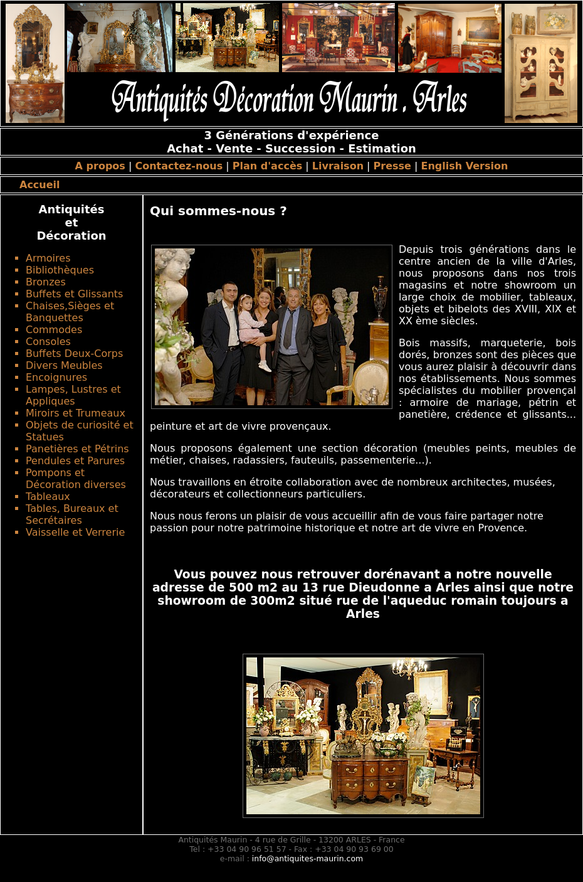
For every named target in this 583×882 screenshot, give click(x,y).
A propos (100, 166)
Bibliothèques (60, 270)
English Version (464, 166)
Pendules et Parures (75, 461)
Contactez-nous (179, 166)
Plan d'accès (267, 166)
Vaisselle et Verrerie (75, 532)
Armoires (48, 258)
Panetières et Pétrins (77, 449)
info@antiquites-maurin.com (307, 858)
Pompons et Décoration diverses (76, 479)
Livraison (338, 166)
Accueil (39, 185)
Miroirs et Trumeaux (75, 413)
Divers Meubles (64, 365)
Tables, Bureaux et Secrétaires (72, 514)
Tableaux (48, 496)
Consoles (48, 342)
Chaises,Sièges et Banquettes (70, 312)
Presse (392, 166)
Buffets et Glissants (74, 294)
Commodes (54, 330)
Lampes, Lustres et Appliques (73, 395)
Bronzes (46, 282)
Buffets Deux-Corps (74, 353)
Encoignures (56, 377)
